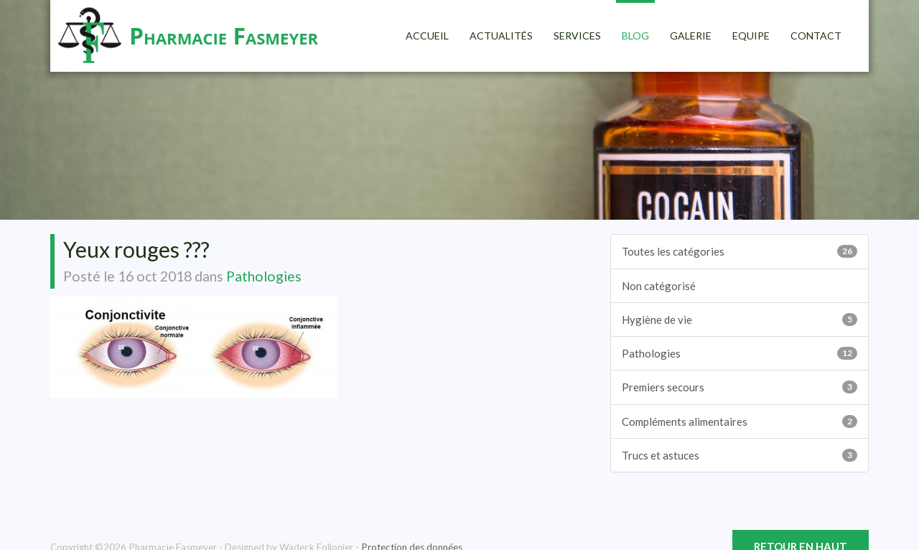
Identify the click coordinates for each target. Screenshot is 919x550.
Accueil (427, 35)
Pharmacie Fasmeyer (223, 35)
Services (577, 35)
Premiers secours (739, 387)
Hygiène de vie (739, 319)
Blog (635, 35)
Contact (815, 35)
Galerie (691, 35)
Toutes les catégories (739, 251)
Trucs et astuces (739, 455)
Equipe (751, 35)
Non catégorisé (659, 285)
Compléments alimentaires (739, 421)
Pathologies (264, 276)
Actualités (501, 35)
